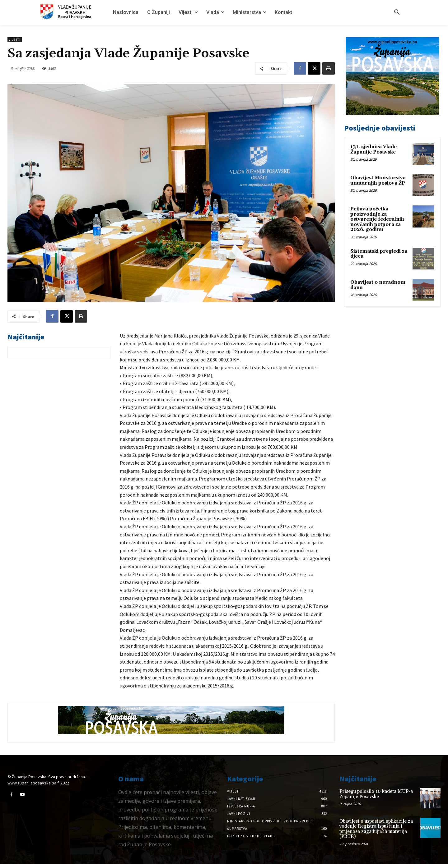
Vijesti (14, 39)
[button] (397, 12)
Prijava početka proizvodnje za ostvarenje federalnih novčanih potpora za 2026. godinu (377, 219)
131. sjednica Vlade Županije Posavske (373, 149)
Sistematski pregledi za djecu (378, 254)
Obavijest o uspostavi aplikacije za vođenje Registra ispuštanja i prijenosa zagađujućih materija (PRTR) (376, 829)
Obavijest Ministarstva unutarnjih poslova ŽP (378, 180)
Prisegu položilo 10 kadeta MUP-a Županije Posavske (376, 794)
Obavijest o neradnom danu (377, 285)
